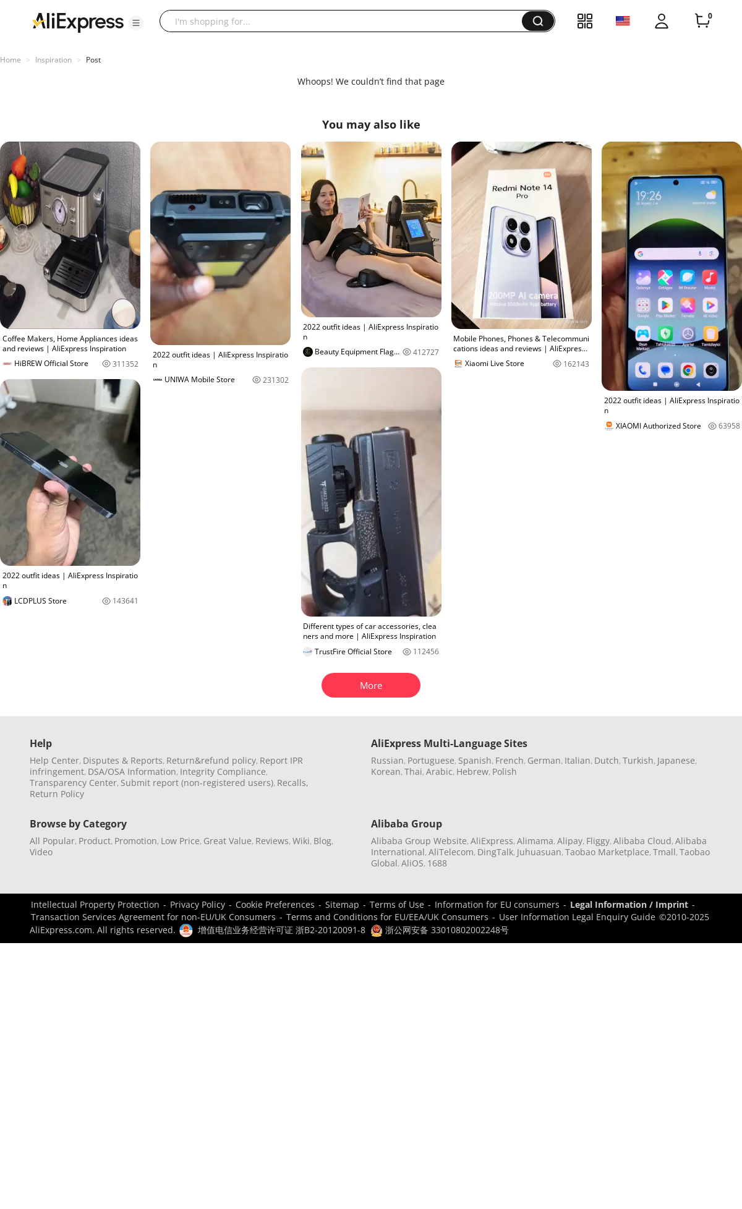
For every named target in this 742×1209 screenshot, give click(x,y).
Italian (578, 760)
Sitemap (342, 904)
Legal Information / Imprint (629, 904)
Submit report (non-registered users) (197, 782)
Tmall (664, 852)
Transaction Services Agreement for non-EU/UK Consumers (153, 917)
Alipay (569, 841)
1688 (437, 863)
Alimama (535, 841)
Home (10, 59)
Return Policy (57, 794)
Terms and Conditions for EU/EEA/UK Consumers (387, 917)
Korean (386, 771)
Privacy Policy (197, 904)
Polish (504, 771)
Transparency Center (73, 782)
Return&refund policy (211, 760)
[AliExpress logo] (78, 21)
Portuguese (430, 760)
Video (41, 852)
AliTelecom (451, 852)
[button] (136, 22)
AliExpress (492, 841)
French (509, 760)
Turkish (638, 760)
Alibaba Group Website (419, 841)
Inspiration (53, 59)
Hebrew (472, 771)
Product (95, 841)
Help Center (54, 760)
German (544, 760)
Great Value (227, 841)
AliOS (412, 863)
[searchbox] (345, 21)
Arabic (439, 771)
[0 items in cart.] (702, 21)
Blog (322, 841)
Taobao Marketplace (607, 852)
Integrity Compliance (223, 771)
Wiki (301, 841)
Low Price (180, 841)
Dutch (606, 760)
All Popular (52, 841)
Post (93, 59)
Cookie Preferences (275, 904)
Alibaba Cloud (642, 841)
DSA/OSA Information (132, 771)
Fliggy (598, 841)
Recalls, (293, 782)
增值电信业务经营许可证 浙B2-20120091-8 (281, 930)
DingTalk (495, 852)
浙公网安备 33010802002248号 (439, 930)
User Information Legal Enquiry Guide (577, 917)
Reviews (272, 841)
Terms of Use (397, 904)
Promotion (135, 841)
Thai (413, 771)
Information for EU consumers (497, 904)
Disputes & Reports (123, 760)
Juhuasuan (539, 852)
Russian (387, 760)
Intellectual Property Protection (95, 904)
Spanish (475, 760)
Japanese (676, 760)
